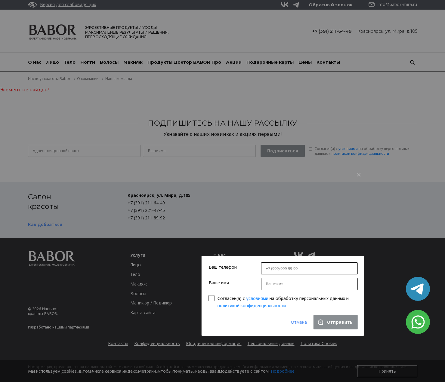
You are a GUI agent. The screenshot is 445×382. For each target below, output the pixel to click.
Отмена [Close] (239, 260)
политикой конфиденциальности (191, 244)
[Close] (298, 113)
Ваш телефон (163, 206)
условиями (197, 237)
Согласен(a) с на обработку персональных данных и (223, 240)
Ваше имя (159, 221)
